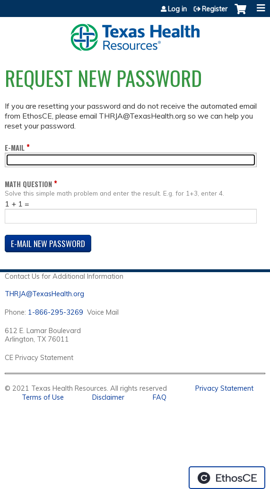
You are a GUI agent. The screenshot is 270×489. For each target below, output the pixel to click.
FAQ (159, 397)
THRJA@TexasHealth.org (44, 294)
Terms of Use (43, 397)
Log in (177, 9)
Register (214, 9)
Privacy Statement (224, 388)
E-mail (15, 148)
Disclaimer (108, 397)
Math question (28, 184)
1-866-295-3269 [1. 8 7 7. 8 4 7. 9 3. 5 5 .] (55, 312)
